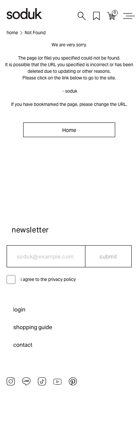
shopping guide (32, 327)
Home (69, 130)
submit (108, 256)
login (19, 309)
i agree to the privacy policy (48, 279)
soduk (71, 91)
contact (22, 344)
